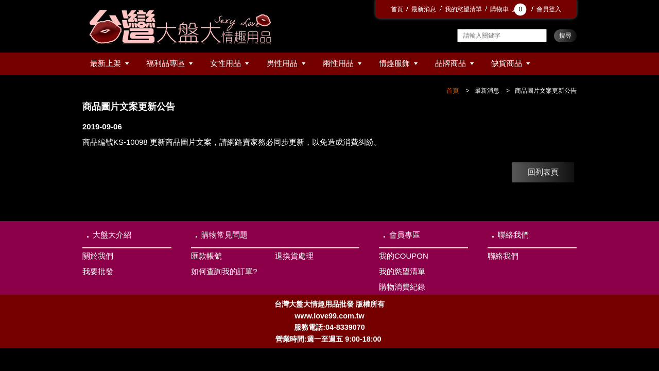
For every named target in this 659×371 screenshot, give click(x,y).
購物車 (509, 9)
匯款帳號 (206, 255)
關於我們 (97, 255)
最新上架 (105, 63)
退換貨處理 (294, 255)
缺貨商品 (506, 63)
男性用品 (282, 63)
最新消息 (423, 9)
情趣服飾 (394, 63)
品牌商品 (450, 63)
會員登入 (548, 9)
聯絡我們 (513, 234)
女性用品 (225, 63)
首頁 (397, 9)
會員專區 (404, 234)
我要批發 (97, 271)
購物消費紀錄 (402, 286)
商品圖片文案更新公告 (546, 90)
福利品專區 (165, 63)
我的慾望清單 (463, 9)
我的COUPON (403, 255)
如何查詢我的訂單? (224, 271)
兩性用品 (338, 63)
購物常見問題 (224, 234)
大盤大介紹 (112, 234)
